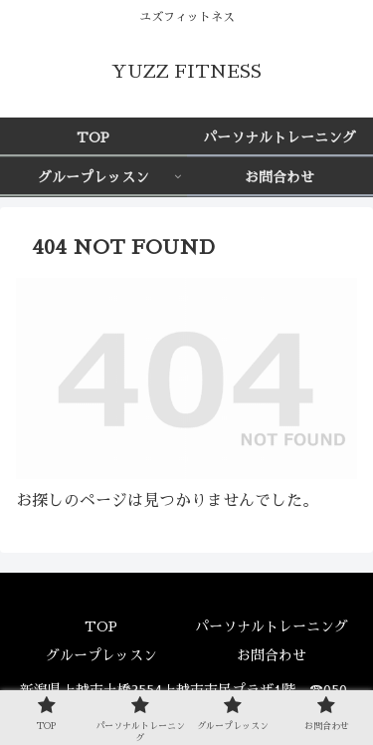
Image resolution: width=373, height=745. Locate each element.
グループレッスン (101, 655)
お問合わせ (271, 655)
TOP (101, 626)
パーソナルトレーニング (271, 626)
